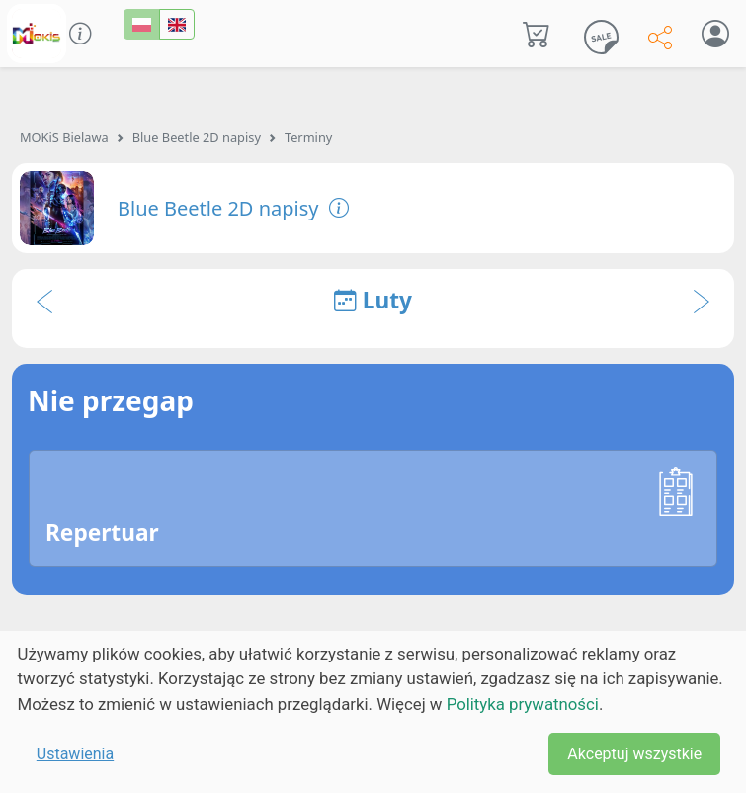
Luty (373, 300)
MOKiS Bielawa (64, 137)
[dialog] (373, 712)
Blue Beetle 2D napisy (196, 137)
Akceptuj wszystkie (634, 754)
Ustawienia (75, 754)
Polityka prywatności (523, 704)
